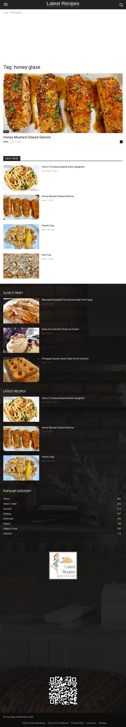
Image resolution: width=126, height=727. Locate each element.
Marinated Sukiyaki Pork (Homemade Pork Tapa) (67, 299)
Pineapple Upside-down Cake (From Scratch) (65, 358)
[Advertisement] (63, 39)
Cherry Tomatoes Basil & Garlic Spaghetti (63, 167)
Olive (5, 141)
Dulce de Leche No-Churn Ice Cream (60, 329)
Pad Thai (46, 255)
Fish (6, 131)
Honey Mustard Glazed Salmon (27, 137)
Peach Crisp (48, 225)
